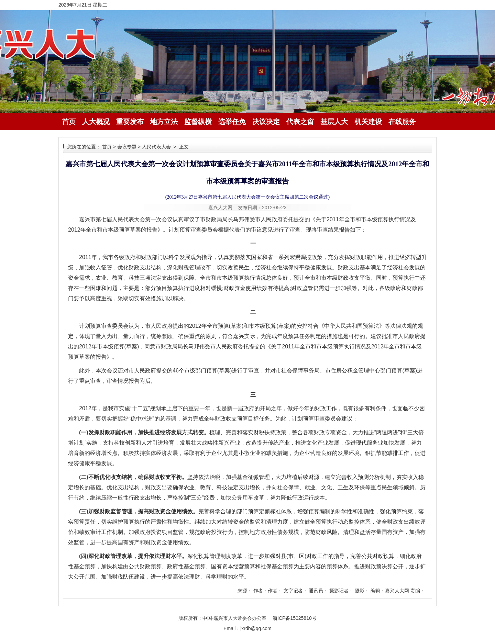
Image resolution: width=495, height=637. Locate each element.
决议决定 (266, 121)
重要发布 (130, 121)
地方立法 (164, 121)
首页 (69, 121)
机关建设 (368, 121)
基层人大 (334, 121)
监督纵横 (198, 121)
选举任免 (232, 121)
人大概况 (96, 121)
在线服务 (402, 121)
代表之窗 (300, 121)
